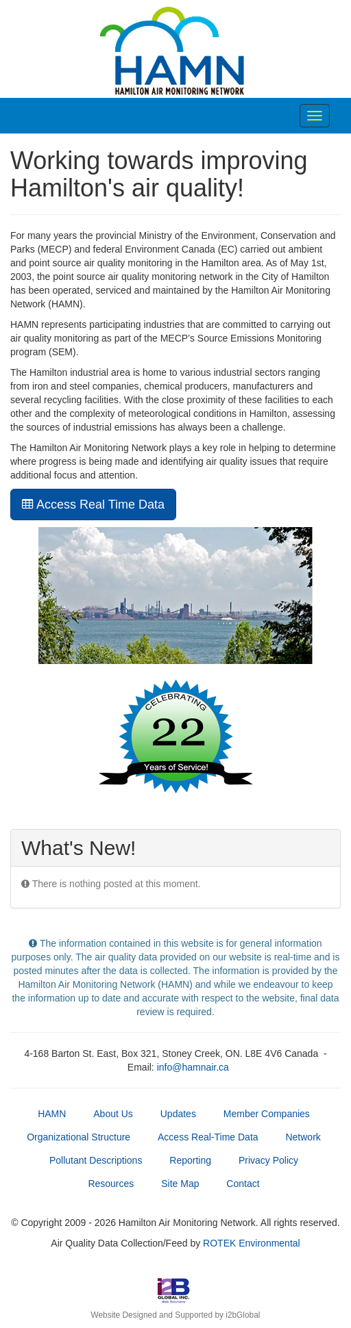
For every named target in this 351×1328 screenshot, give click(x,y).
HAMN (52, 1113)
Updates (178, 1113)
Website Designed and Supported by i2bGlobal (175, 1315)
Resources (111, 1183)
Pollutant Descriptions (95, 1160)
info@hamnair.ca (193, 1067)
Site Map (180, 1183)
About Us (113, 1113)
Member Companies (266, 1113)
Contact (242, 1183)
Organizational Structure (78, 1137)
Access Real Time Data (93, 504)
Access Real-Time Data (208, 1137)
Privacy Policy (268, 1160)
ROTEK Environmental (251, 1243)
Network (302, 1137)
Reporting (190, 1160)
